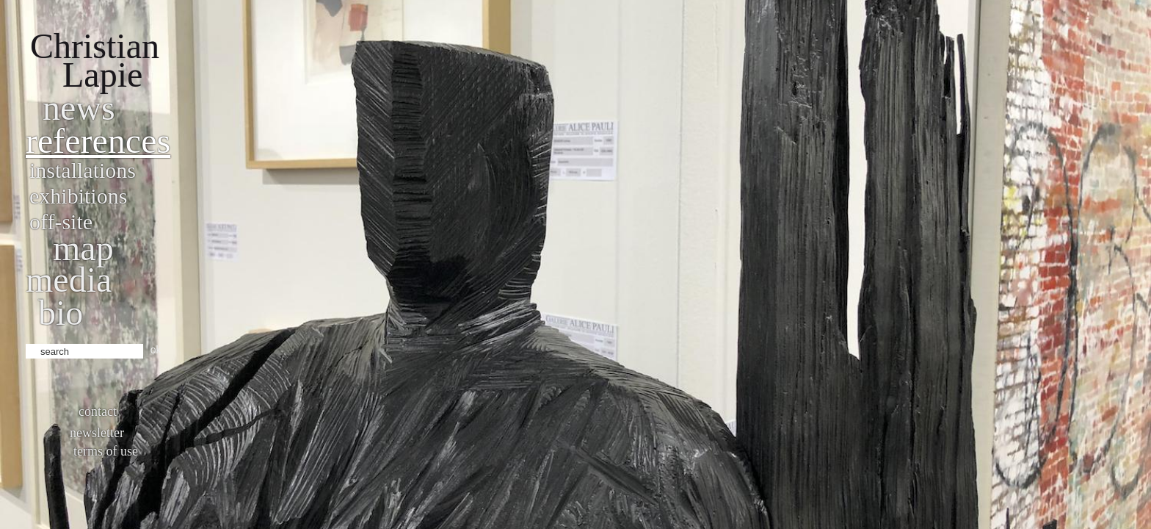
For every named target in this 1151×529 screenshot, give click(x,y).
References (98, 140)
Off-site (60, 221)
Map (83, 247)
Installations (82, 170)
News (79, 107)
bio (60, 312)
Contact (98, 411)
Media (69, 279)
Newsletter (97, 432)
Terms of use (105, 451)
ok (155, 350)
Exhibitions (78, 196)
